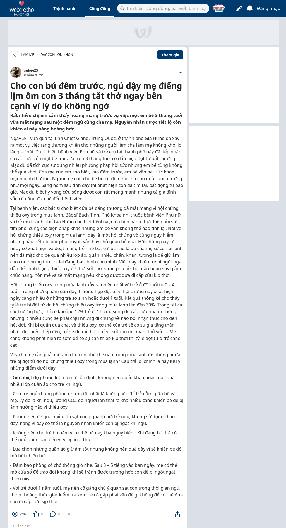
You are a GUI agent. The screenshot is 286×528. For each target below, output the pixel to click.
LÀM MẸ (27, 55)
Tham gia (170, 55)
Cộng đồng (99, 8)
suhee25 (31, 70)
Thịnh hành (64, 8)
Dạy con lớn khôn (56, 54)
